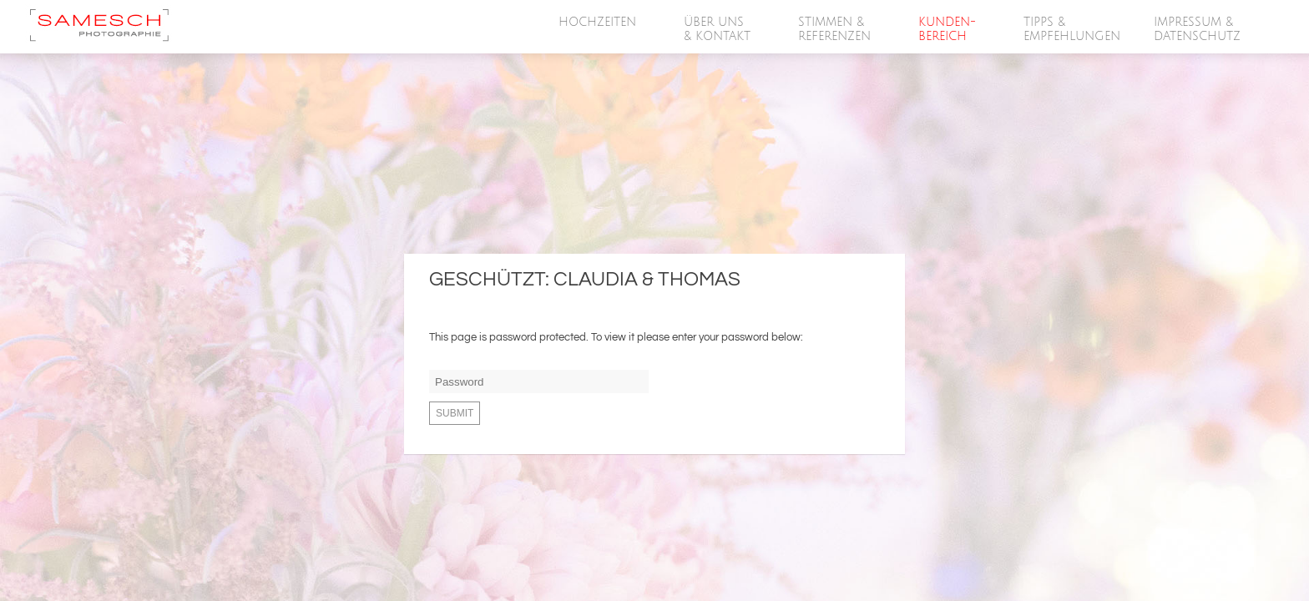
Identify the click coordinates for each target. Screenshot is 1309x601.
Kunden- (948, 30)
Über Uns (718, 30)
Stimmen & (835, 30)
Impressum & (1198, 30)
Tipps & (1071, 30)
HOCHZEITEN (598, 22)
